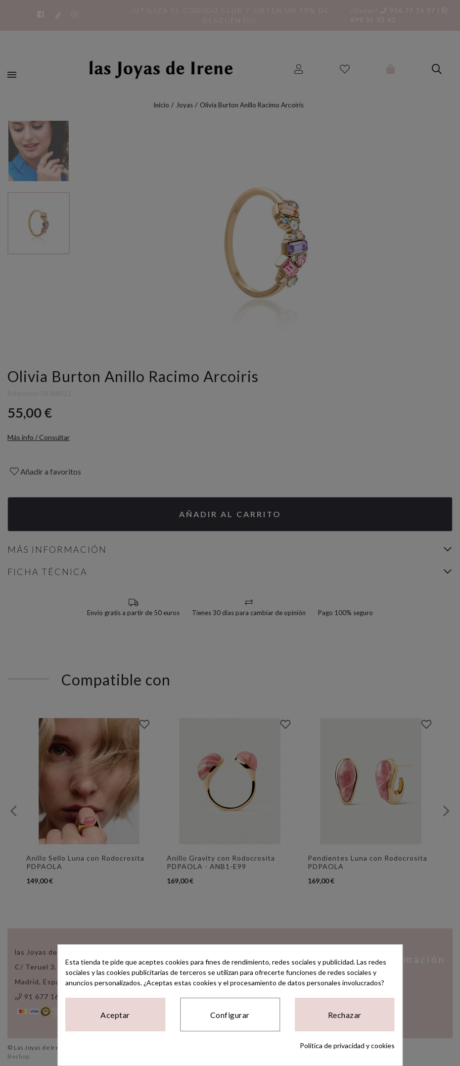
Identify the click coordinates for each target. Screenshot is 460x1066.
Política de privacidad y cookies (347, 1045)
